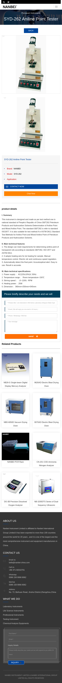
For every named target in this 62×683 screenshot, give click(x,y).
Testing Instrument (11, 619)
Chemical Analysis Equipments (16, 623)
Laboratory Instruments (13, 606)
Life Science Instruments (13, 611)
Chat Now (31, 194)
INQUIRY (15, 663)
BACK (31, 31)
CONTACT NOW (17, 187)
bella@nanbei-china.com (19, 563)
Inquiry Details (13, 645)
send (31, 336)
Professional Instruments (13, 615)
